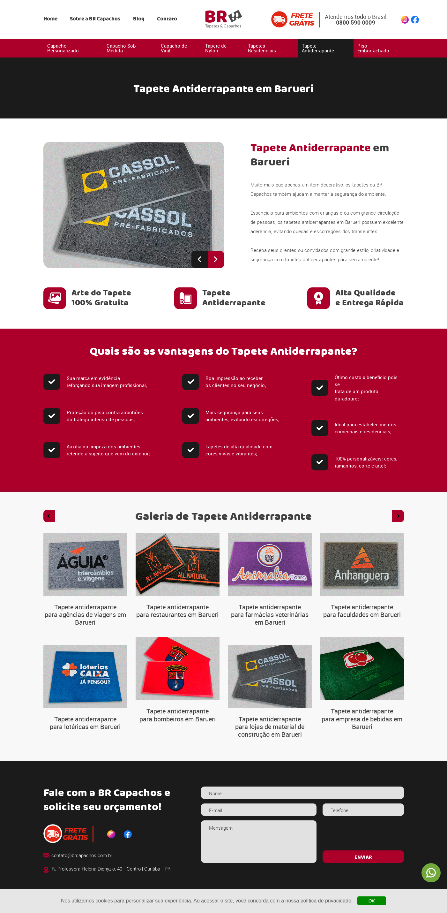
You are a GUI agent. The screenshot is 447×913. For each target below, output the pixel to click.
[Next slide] (216, 259)
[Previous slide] (199, 259)
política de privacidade (326, 900)
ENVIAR (363, 857)
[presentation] (363, 833)
